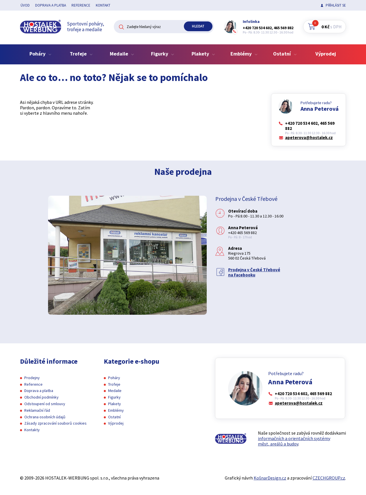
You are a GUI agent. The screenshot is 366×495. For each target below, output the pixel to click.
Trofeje (114, 384)
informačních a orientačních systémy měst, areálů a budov (294, 441)
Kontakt (103, 5)
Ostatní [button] (285, 53)
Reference (80, 5)
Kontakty (32, 429)
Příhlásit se (336, 5)
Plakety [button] (203, 53)
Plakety (114, 403)
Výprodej (325, 53)
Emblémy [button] (244, 53)
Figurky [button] (162, 53)
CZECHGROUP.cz (329, 478)
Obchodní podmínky (41, 397)
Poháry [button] (40, 53)
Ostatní (114, 416)
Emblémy (116, 410)
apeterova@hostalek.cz (309, 137)
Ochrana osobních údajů (44, 416)
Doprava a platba (50, 5)
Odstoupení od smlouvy (44, 403)
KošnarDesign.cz (270, 478)
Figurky (114, 397)
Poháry (114, 377)
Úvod (25, 5)
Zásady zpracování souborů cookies (55, 423)
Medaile (115, 390)
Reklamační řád (37, 410)
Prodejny (32, 377)
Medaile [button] (122, 53)
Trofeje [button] (81, 53)
